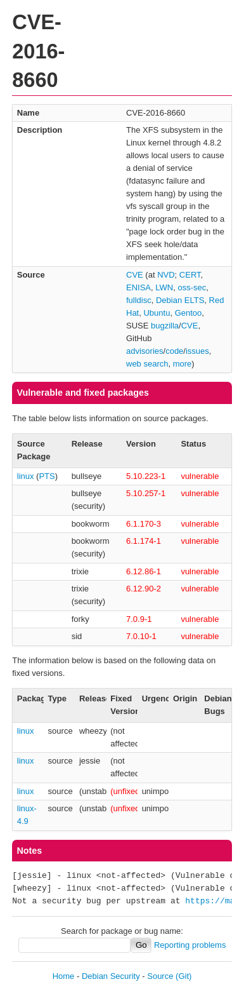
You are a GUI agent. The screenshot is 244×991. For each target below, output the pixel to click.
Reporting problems (190, 945)
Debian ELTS (180, 300)
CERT (190, 275)
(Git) (183, 976)
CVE (134, 275)
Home (64, 976)
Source (160, 976)
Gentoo (188, 313)
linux (25, 476)
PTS (47, 476)
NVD (165, 275)
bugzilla (165, 325)
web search (147, 363)
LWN (164, 287)
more (182, 363)
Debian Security (111, 976)
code (174, 351)
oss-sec (191, 287)
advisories (145, 351)
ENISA (138, 287)
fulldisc (138, 300)
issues (197, 351)
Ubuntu (156, 313)
